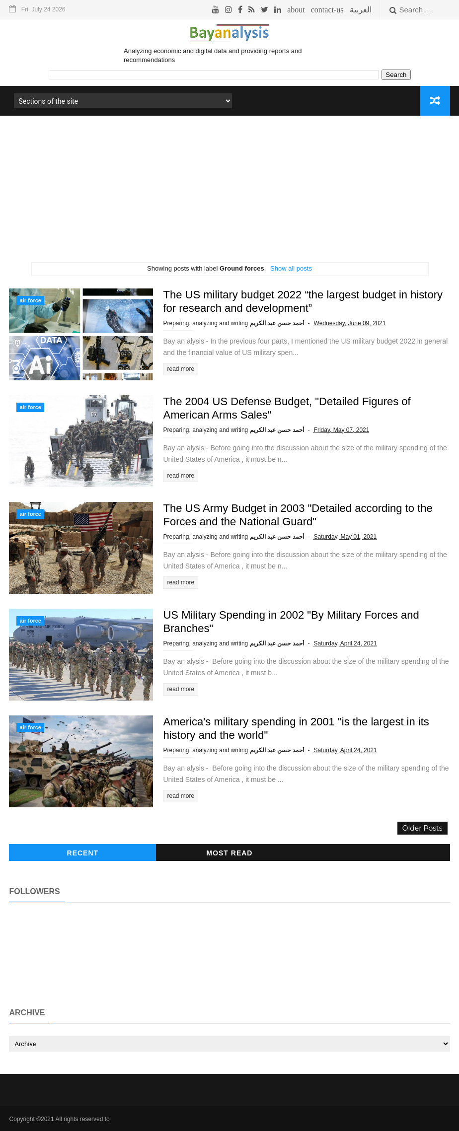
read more (180, 368)
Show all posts (291, 268)
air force (30, 300)
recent (83, 853)
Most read (229, 853)
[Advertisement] (229, 192)
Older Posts (422, 828)
